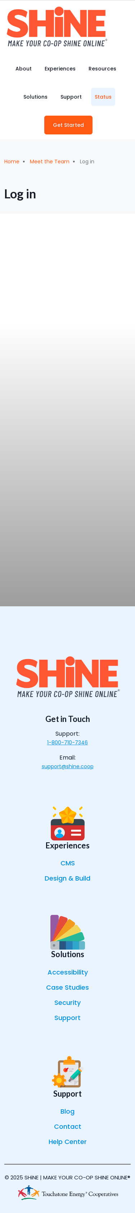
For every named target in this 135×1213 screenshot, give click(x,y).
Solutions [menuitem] (35, 96)
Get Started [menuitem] (68, 125)
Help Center (68, 1141)
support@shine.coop (68, 766)
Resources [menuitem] (102, 68)
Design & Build (67, 878)
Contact (67, 1126)
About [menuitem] (23, 68)
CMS (67, 863)
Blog (67, 1111)
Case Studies (67, 987)
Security (67, 1002)
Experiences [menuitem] (60, 68)
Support (67, 1017)
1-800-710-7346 (67, 742)
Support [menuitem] (71, 96)
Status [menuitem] (103, 96)
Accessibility (68, 972)
